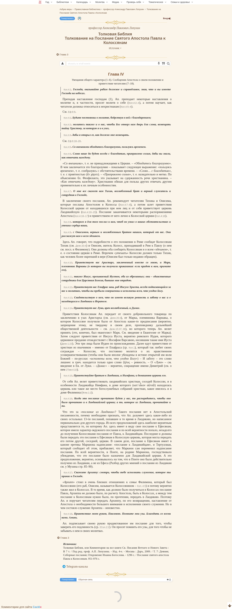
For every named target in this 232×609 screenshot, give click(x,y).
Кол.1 (132, 347)
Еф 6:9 (71, 111)
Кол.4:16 (68, 398)
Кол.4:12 (68, 287)
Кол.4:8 (67, 222)
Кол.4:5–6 (126, 106)
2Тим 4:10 (71, 369)
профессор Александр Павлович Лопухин (114, 28)
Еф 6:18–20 (74, 141)
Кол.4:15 (68, 375)
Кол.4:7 (67, 191)
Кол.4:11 (68, 276)
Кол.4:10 (68, 262)
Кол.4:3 (67, 124)
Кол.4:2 (67, 118)
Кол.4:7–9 (125, 204)
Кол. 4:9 (141, 486)
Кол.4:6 (67, 154)
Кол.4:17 (68, 472)
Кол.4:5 (67, 147)
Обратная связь (85, 579)
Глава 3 (64, 54)
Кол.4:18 (160, 216)
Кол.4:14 (68, 308)
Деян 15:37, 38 (118, 329)
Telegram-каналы (77, 566)
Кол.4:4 (67, 135)
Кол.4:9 (67, 232)
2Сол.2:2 (104, 527)
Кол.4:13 (68, 297)
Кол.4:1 (67, 89)
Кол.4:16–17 (81, 216)
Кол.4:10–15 (89, 212)
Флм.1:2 (87, 392)
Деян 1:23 (66, 343)
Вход (167, 18)
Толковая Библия (115, 33)
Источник (115, 48)
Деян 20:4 (81, 245)
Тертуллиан (163, 444)
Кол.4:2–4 (134, 102)
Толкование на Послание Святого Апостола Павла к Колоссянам (115, 40)
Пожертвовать (67, 18)
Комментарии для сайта (21, 607)
